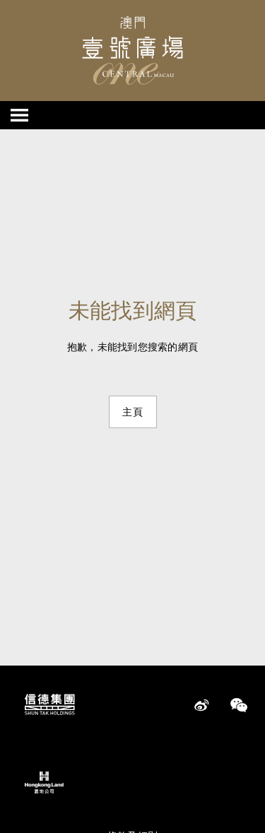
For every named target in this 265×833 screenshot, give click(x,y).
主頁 (132, 412)
